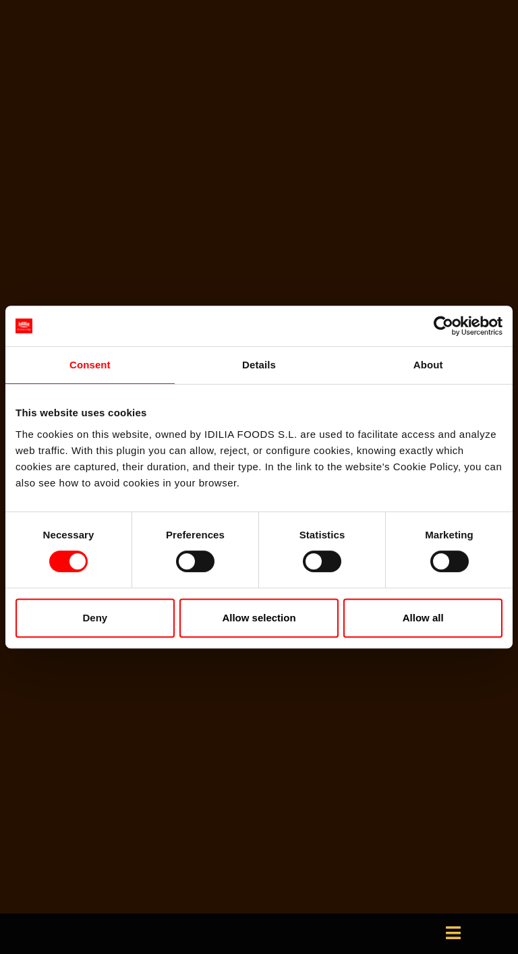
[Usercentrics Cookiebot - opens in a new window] (443, 326)
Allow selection (258, 617)
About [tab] (428, 364)
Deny (94, 617)
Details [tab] (259, 364)
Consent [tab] (90, 364)
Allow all (423, 617)
